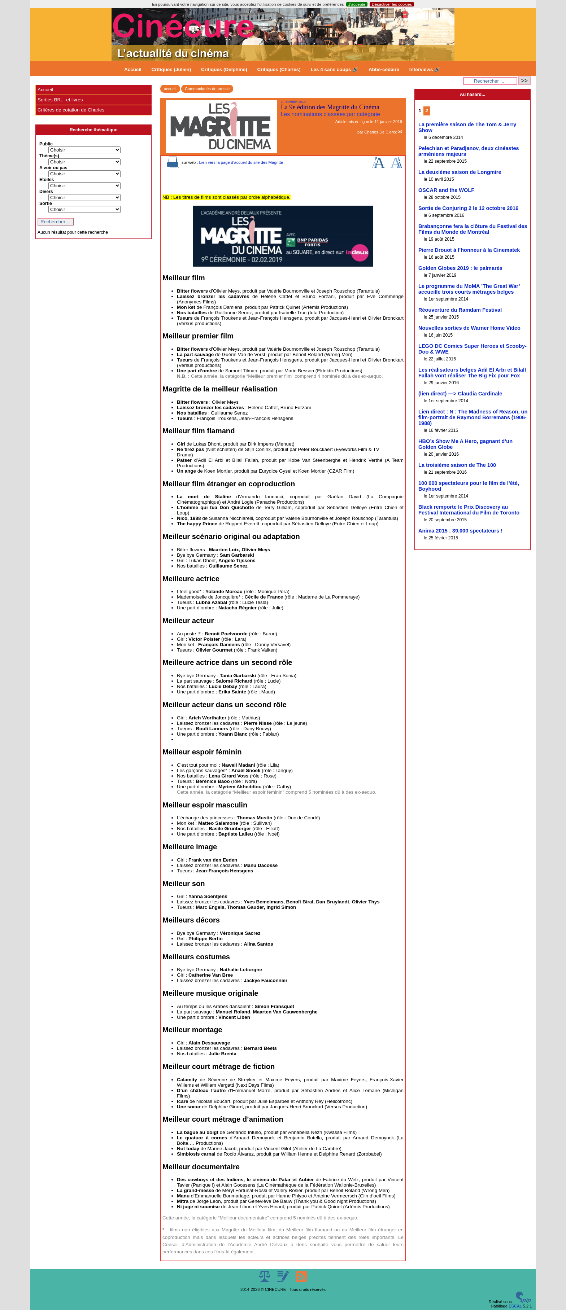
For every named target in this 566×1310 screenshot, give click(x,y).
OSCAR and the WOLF (446, 190)
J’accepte (356, 4)
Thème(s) (49, 155)
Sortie (45, 203)
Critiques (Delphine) (224, 69)
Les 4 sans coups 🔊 (334, 69)
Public (46, 143)
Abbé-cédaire (384, 69)
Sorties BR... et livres (60, 99)
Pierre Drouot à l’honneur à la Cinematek (469, 250)
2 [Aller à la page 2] (427, 110)
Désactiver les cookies (392, 4)
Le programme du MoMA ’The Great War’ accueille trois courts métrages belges (469, 289)
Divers (46, 191)
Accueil (133, 69)
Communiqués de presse (207, 89)
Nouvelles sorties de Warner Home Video (469, 328)
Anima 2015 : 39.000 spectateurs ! (460, 531)
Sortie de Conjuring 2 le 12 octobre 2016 (468, 208)
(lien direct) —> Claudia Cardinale (460, 393)
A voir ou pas (53, 167)
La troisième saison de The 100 (457, 465)
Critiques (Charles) (278, 69)
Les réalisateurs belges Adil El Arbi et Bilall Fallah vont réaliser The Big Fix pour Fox (472, 372)
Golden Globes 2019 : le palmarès (460, 268)
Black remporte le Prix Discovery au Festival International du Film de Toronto (468, 510)
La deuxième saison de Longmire (459, 172)
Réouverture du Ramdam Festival (460, 310)
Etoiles (46, 179)
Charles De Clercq (380, 132)
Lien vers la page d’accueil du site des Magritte (241, 162)
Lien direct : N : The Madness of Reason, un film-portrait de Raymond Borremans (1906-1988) (472, 417)
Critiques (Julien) (171, 69)
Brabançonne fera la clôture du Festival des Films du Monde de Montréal (472, 229)
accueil (170, 89)
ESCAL (515, 1306)
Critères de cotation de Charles (71, 110)
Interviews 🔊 (424, 69)
